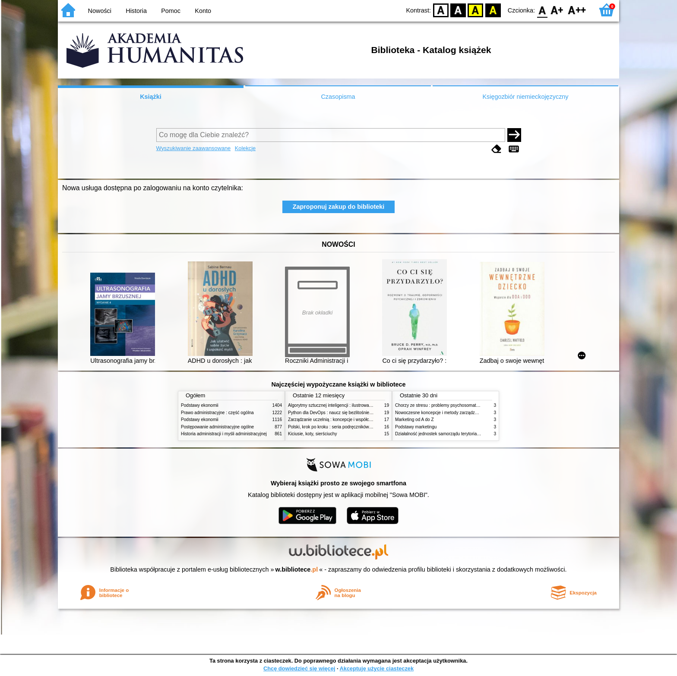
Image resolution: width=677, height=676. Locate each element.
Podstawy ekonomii (199, 405)
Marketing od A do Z (414, 419)
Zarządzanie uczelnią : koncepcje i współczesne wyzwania (344, 419)
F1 (557, 9)
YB (475, 9)
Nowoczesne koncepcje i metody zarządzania (439, 412)
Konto (203, 10)
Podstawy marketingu (416, 426)
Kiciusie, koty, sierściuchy (312, 433)
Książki (150, 96)
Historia (136, 10)
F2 (577, 9)
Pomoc (170, 10)
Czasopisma (338, 96)
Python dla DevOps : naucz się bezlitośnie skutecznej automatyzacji (353, 412)
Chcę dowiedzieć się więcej (299, 668)
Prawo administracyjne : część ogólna (217, 412)
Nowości (99, 10)
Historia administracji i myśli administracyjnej (224, 433)
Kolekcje (245, 148)
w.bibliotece (296, 569)
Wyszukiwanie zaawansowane (193, 148)
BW (458, 9)
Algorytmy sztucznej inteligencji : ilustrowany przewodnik (342, 405)
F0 (542, 9)
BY (492, 9)
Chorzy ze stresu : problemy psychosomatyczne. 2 (443, 405)
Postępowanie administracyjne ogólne (217, 426)
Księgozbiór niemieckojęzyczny (525, 96)
